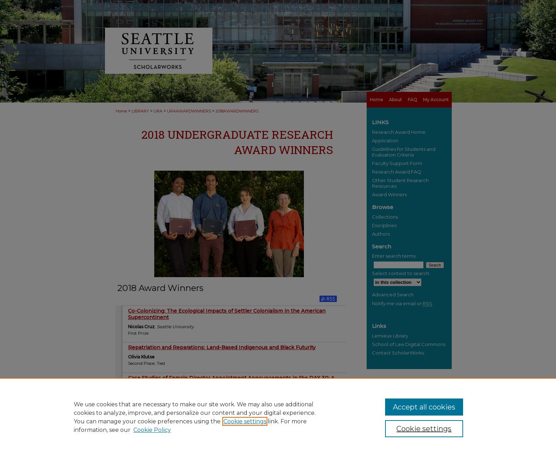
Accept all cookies (424, 407)
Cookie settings (244, 421)
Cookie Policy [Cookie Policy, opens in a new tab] (152, 430)
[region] (278, 417)
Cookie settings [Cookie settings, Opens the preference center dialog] (423, 428)
